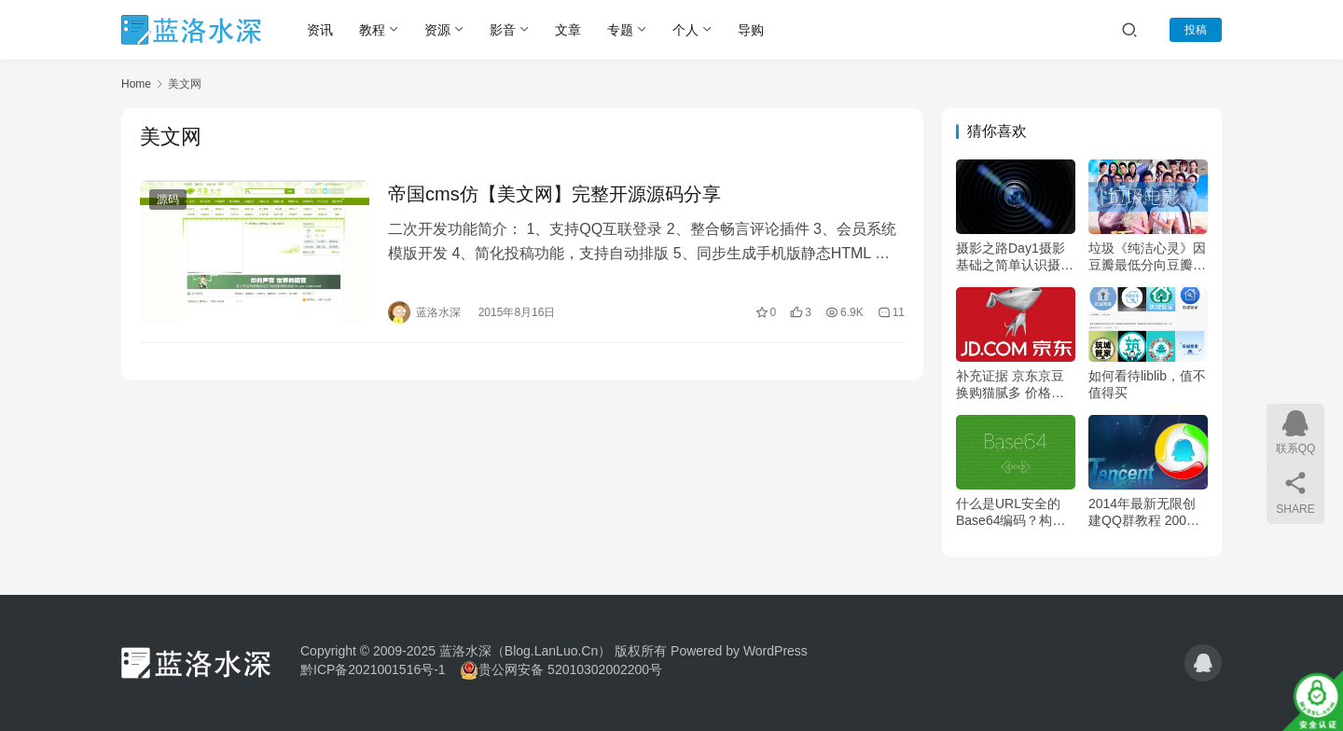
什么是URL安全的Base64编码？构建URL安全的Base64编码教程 (1011, 512)
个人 (685, 29)
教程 (372, 29)
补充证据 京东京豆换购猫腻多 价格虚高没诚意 (1010, 384)
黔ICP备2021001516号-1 (373, 669)
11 (891, 312)
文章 (568, 29)
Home (136, 83)
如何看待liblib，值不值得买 (1147, 384)
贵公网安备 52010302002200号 (570, 669)
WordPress (775, 650)
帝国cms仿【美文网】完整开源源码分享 (554, 194)
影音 (503, 29)
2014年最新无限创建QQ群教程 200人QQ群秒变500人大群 (1143, 512)
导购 (751, 29)
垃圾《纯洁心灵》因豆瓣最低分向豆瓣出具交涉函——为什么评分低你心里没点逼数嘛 (1147, 257)
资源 (437, 29)
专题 (620, 29)
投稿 (1195, 29)
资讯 (320, 29)
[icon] (1203, 663)
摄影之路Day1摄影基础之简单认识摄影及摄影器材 (1014, 257)
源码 (168, 199)
